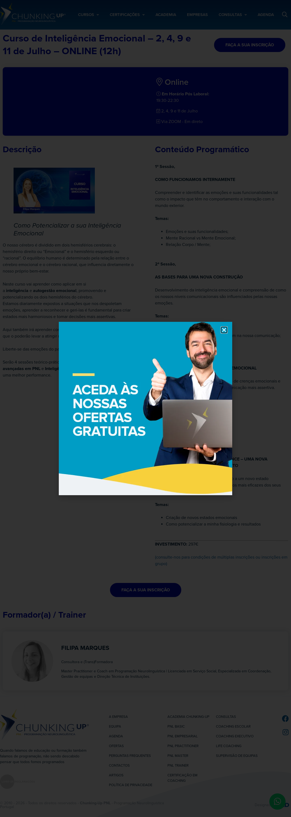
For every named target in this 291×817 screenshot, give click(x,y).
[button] (224, 330)
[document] (145, 408)
